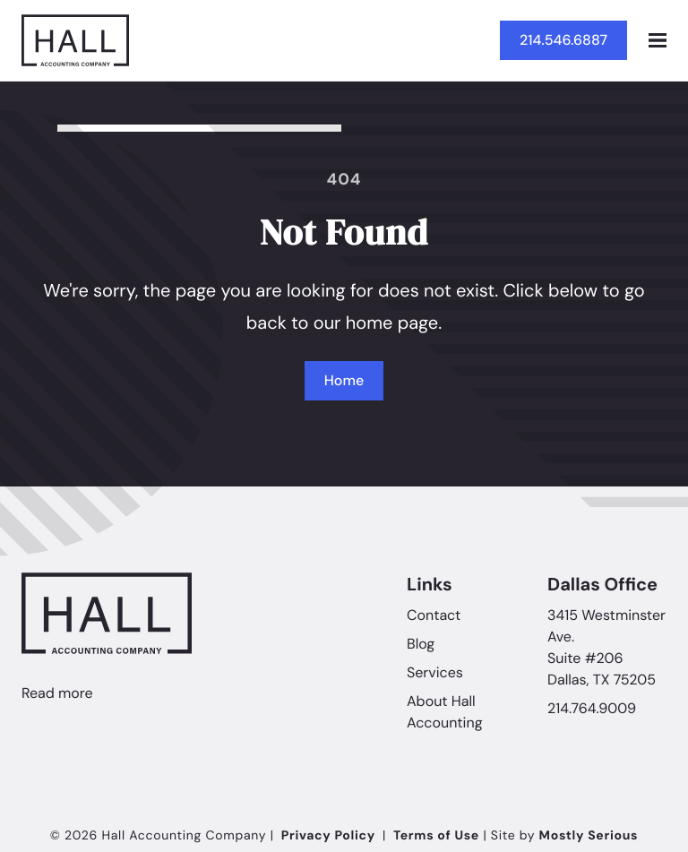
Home (344, 380)
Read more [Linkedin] (57, 693)
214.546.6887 (563, 39)
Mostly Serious (589, 836)
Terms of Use (436, 836)
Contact (433, 615)
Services (435, 672)
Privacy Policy (328, 836)
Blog (420, 643)
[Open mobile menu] (657, 40)
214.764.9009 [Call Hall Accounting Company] (591, 708)
